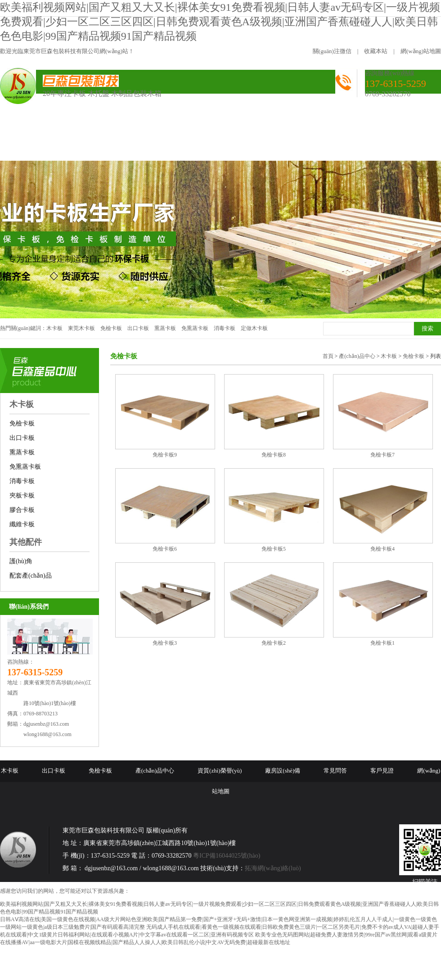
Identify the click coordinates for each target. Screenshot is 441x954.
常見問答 (335, 770)
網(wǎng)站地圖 (420, 51)
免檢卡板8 (273, 455)
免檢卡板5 (273, 549)
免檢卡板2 (273, 643)
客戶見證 (382, 770)
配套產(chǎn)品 (30, 575)
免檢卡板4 (382, 549)
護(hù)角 (20, 561)
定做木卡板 (254, 328)
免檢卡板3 (165, 643)
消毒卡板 (224, 328)
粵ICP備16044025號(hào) (226, 855)
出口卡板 (138, 328)
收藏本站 (375, 51)
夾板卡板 (22, 495)
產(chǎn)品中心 (357, 356)
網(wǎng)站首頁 (38, 125)
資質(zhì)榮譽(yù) (220, 770)
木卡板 (54, 328)
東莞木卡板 (81, 328)
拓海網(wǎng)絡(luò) (273, 868)
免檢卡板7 (382, 455)
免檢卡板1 (382, 643)
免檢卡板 (111, 328)
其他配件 (25, 542)
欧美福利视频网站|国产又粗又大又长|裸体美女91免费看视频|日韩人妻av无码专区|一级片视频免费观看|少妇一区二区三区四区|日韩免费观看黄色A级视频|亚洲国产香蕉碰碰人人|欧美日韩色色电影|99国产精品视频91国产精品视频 (220, 21)
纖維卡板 (22, 524)
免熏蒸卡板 (194, 328)
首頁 (328, 356)
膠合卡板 (22, 509)
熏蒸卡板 (165, 328)
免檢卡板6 (165, 549)
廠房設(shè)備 (282, 770)
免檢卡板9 (165, 455)
